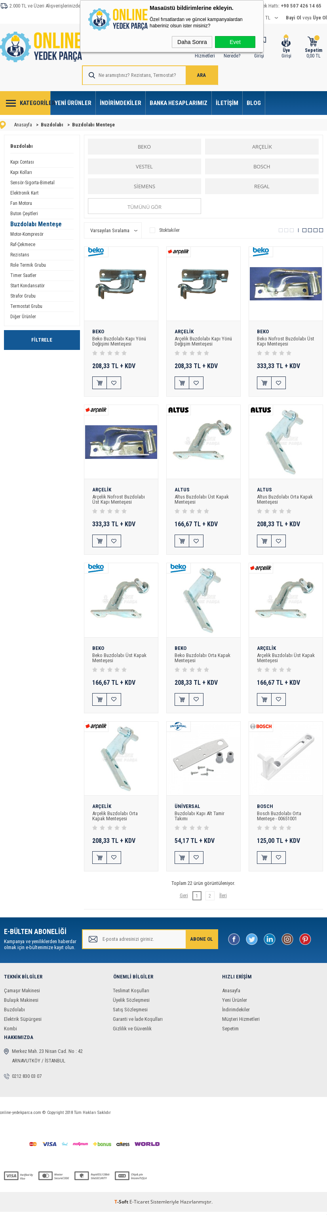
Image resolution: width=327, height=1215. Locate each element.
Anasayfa (231, 994)
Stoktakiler (165, 230)
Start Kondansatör (27, 285)
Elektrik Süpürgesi (23, 1022)
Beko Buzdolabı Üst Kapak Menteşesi (119, 659)
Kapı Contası (22, 162)
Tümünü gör (144, 206)
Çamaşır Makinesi (22, 994)
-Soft (121, 1205)
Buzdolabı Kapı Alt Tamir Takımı (200, 818)
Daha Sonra (192, 42)
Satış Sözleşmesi (130, 1013)
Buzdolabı (21, 146)
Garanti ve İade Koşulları (138, 1022)
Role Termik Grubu (28, 265)
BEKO (144, 146)
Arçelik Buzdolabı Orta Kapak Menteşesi (115, 818)
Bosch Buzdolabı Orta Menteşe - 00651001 (279, 818)
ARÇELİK (262, 146)
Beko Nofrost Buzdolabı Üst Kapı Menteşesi (286, 341)
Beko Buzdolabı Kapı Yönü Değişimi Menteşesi (119, 341)
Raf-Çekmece (22, 244)
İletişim (227, 103)
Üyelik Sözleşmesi (131, 1003)
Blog (254, 103)
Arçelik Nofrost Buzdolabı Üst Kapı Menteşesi (118, 500)
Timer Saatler (23, 275)
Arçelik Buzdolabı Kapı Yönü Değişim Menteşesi (199, 341)
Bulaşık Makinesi (21, 1003)
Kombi (10, 1032)
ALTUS (182, 490)
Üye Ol (320, 18)
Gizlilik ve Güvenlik (132, 1032)
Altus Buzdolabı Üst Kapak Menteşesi (202, 500)
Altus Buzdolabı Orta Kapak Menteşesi (285, 500)
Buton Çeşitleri (24, 213)
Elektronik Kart (24, 193)
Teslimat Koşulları (131, 994)
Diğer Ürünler (23, 316)
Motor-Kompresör (27, 234)
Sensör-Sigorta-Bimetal (32, 182)
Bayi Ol (293, 18)
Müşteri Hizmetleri (241, 1022)
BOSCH (261, 166)
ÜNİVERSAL (188, 809)
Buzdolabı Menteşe (36, 224)
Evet (235, 42)
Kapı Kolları (21, 172)
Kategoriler (35, 103)
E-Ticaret (139, 1205)
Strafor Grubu (23, 296)
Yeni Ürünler (73, 103)
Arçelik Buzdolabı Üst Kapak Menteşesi (279, 659)
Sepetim (230, 1032)
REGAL (262, 186)
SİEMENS (144, 186)
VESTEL (144, 166)
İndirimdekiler (120, 103)
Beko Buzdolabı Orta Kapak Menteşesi (203, 659)
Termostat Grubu (26, 306)
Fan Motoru (21, 203)
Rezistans (19, 255)
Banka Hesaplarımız (178, 103)
